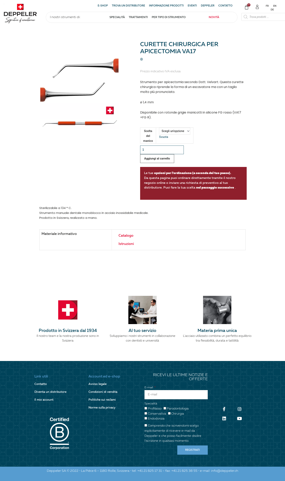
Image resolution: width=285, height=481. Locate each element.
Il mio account (43, 399)
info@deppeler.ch (224, 471)
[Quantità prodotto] (162, 150)
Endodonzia (156, 418)
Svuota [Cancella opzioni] (163, 137)
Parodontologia (178, 408)
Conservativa (157, 413)
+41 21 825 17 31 (149, 471)
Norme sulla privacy (101, 407)
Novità (214, 17)
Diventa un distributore (50, 391)
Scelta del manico (148, 136)
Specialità (150, 403)
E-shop (103, 6)
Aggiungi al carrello (157, 158)
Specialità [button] (117, 17)
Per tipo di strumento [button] (169, 17)
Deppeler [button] (207, 6)
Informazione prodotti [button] (166, 6)
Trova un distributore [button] (128, 6)
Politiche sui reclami (102, 399)
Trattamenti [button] (138, 17)
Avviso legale (97, 384)
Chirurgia (177, 413)
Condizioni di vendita (102, 391)
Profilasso (155, 408)
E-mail (149, 387)
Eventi (192, 6)
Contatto (225, 6)
